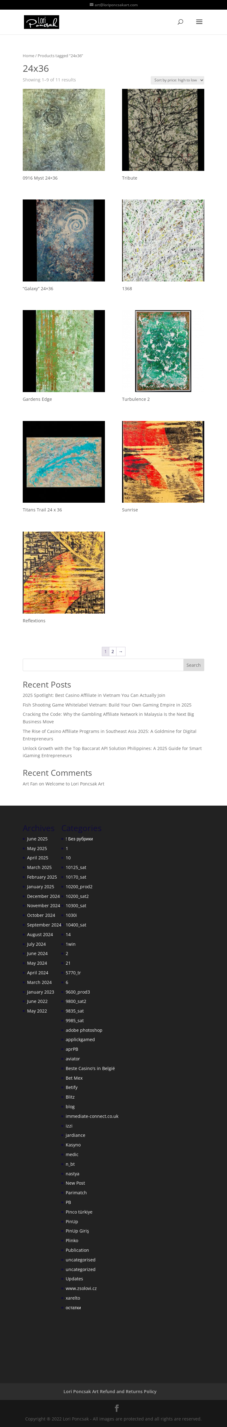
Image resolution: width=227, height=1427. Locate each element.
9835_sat (75, 1011)
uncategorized (81, 1269)
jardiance (75, 1135)
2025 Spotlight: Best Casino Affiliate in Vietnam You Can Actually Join (94, 695)
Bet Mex (74, 1078)
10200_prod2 (79, 887)
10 (68, 858)
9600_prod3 (78, 992)
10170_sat (76, 877)
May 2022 (37, 1011)
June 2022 (37, 1001)
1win (71, 944)
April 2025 (37, 858)
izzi (69, 1126)
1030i (71, 915)
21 (68, 963)
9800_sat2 (76, 1001)
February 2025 (42, 877)
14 (68, 934)
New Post (75, 1183)
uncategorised (81, 1260)
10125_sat (76, 867)
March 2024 (39, 982)
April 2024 (37, 973)
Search (194, 665)
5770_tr (73, 973)
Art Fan (30, 784)
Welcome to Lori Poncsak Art (74, 784)
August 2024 (40, 934)
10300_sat (76, 905)
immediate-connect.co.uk (92, 1116)
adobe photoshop (84, 1030)
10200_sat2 (77, 896)
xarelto (73, 1298)
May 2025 (37, 848)
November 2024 (43, 905)
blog (70, 1106)
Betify (72, 1087)
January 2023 (40, 992)
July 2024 (36, 944)
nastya (72, 1174)
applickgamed (80, 1039)
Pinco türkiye (79, 1212)
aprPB (72, 1049)
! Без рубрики (79, 839)
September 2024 (44, 925)
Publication (77, 1250)
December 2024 (43, 896)
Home (28, 55)
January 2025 (40, 887)
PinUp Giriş (77, 1231)
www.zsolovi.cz (81, 1288)
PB (68, 1202)
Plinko (72, 1240)
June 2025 (37, 839)
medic (72, 1154)
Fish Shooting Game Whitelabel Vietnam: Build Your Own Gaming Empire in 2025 (107, 705)
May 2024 (37, 963)
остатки (73, 1307)
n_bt (70, 1164)
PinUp (72, 1221)
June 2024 (37, 953)
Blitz (70, 1097)
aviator (73, 1059)
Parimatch (76, 1193)
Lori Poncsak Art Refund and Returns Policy (110, 1391)
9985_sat (75, 1020)
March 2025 (39, 867)
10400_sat (76, 925)
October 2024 (41, 915)
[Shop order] (177, 80)
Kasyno (73, 1145)
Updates (74, 1279)
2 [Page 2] (112, 651)
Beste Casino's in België (90, 1068)
